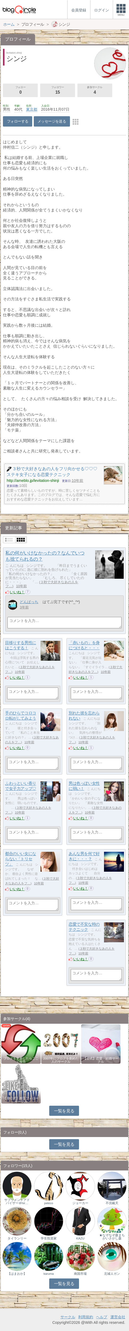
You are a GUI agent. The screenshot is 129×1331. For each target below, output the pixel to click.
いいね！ (17, 592)
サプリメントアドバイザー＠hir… (17, 1201)
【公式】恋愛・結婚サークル (100, 1060)
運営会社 (117, 1317)
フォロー (20, 90)
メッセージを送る (52, 121)
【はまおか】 (17, 1273)
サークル (67, 1317)
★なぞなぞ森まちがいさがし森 (112, 1237)
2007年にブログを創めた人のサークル (61, 1060)
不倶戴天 (112, 1203)
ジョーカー (80, 1203)
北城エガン (112, 1273)
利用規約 (85, 1317)
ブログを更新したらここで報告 (21, 1060)
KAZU (80, 1238)
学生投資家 (49, 1238)
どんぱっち (29, 602)
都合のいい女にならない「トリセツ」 (20, 859)
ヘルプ (101, 1317)
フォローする (17, 121)
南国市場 (80, 1273)
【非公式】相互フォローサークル (21, 1100)
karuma (49, 1273)
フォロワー (57, 90)
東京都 (31, 109)
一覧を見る (64, 1111)
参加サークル (95, 90)
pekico (48, 1203)
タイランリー (17, 1238)
